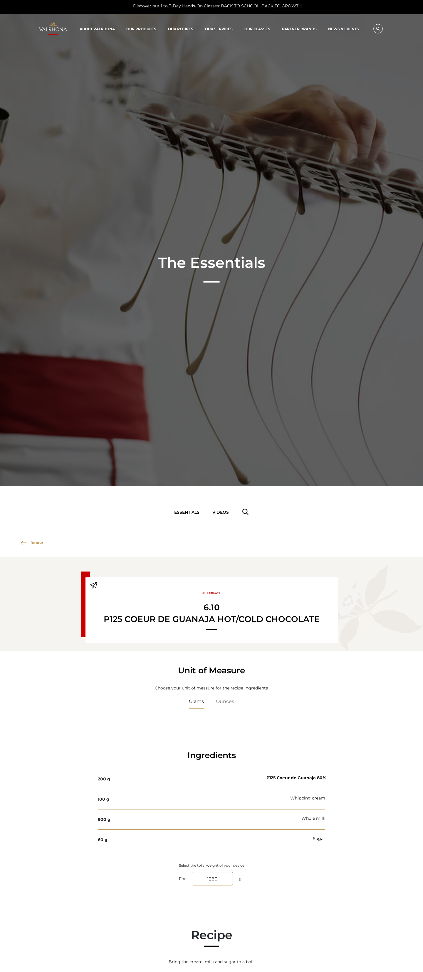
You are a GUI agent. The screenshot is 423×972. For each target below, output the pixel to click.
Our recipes (180, 28)
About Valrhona (97, 28)
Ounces (225, 701)
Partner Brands (299, 28)
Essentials (186, 512)
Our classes (257, 28)
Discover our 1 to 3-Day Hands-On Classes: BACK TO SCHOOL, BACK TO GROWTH (173, 7)
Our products (141, 28)
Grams (196, 701)
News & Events (343, 29)
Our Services (219, 28)
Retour (32, 542)
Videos (220, 512)
